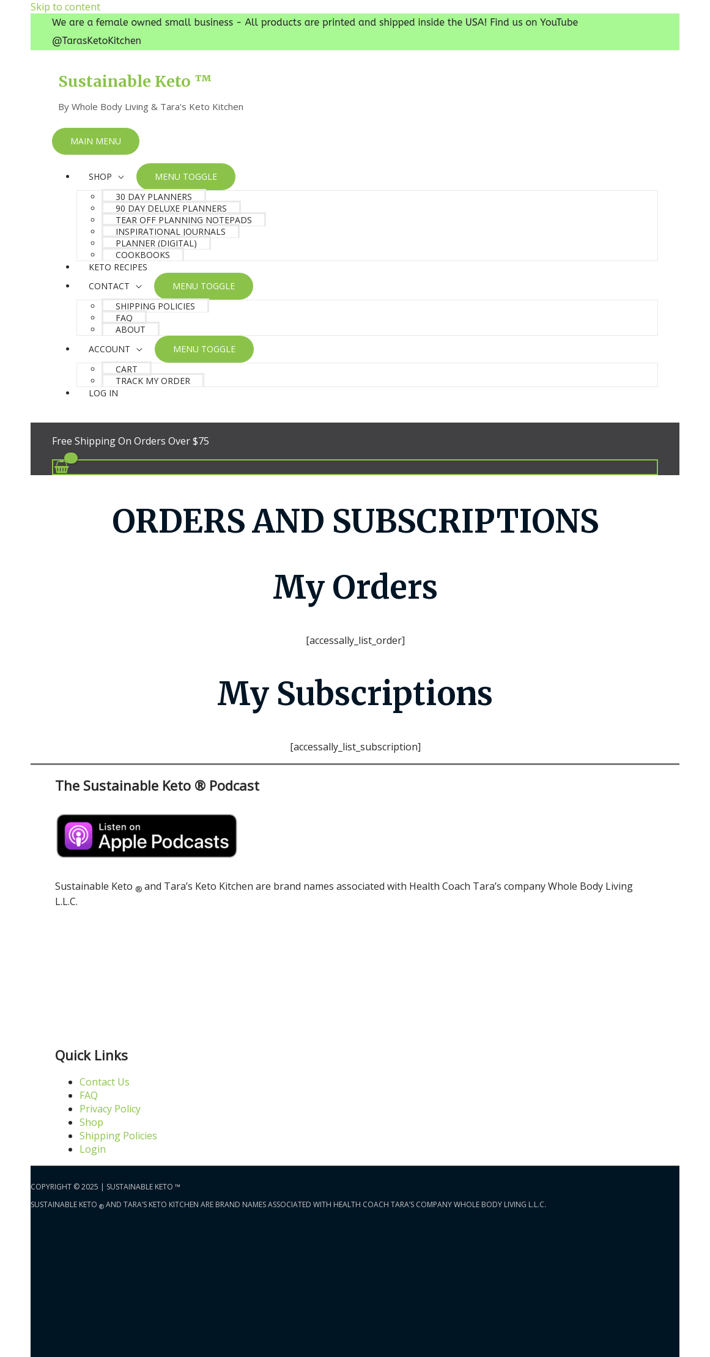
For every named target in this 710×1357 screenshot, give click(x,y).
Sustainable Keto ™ (135, 81)
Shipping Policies (155, 306)
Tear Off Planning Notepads (184, 220)
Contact (109, 286)
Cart (127, 369)
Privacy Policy (110, 1108)
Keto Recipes (118, 267)
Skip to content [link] (65, 6)
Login (93, 1149)
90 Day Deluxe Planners (171, 208)
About (131, 329)
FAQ (124, 318)
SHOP (100, 176)
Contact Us (105, 1082)
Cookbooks (143, 255)
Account (109, 349)
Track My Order (153, 380)
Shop (91, 1122)
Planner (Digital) (156, 243)
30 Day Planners (154, 196)
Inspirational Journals (171, 231)
